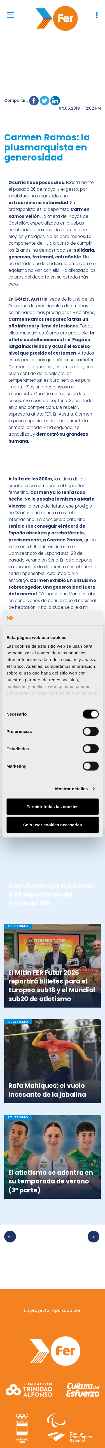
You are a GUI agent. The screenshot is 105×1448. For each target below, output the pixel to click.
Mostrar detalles (71, 788)
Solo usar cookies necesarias (52, 824)
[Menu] (10, 14)
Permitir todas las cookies (53, 806)
